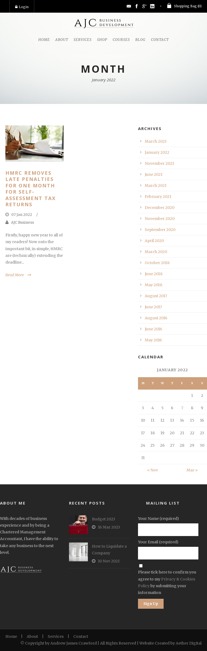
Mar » (192, 470)
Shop (102, 39)
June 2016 (153, 329)
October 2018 (157, 262)
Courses (121, 39)
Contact (160, 39)
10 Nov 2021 (109, 561)
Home (44, 39)
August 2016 (156, 318)
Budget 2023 (103, 519)
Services (83, 39)
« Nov (152, 470)
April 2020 (154, 240)
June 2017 (153, 306)
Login (22, 7)
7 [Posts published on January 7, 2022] (182, 407)
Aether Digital (189, 643)
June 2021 (154, 174)
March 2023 (156, 141)
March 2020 (156, 251)
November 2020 (160, 218)
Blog (140, 39)
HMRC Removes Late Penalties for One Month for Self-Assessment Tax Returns (30, 189)
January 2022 (157, 152)
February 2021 (158, 196)
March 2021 (156, 185)
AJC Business (22, 222)
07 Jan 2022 (21, 214)
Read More (14, 274)
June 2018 (154, 273)
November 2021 (159, 163)
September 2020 (160, 229)
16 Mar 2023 (109, 527)
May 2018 (153, 284)
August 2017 (156, 295)
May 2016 (153, 340)
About (61, 39)
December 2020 (159, 207)
